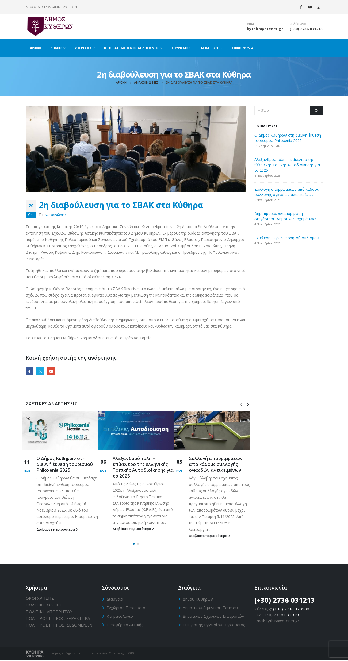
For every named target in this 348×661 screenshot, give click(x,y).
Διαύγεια (114, 599)
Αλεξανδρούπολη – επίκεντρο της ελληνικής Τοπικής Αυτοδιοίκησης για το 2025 (143, 467)
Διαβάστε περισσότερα (57, 529)
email (251, 23)
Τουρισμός (180, 48)
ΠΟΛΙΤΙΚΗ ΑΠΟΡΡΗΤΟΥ (49, 611)
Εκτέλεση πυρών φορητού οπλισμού (286, 237)
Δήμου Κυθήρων (198, 599)
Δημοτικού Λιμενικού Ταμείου (210, 607)
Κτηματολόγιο (119, 616)
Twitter (40, 371)
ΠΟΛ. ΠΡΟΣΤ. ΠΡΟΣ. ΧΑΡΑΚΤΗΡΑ (58, 618)
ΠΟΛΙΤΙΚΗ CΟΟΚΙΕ (44, 605)
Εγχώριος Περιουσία (125, 607)
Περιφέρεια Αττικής (124, 625)
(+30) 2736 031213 (306, 28)
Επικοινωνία (242, 48)
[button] (134, 544)
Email (51, 371)
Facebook (29, 371)
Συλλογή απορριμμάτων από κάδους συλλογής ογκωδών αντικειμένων (216, 464)
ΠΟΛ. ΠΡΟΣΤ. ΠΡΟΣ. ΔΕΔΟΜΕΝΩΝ (59, 625)
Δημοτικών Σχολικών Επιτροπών (213, 616)
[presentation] (240, 404)
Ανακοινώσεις (55, 215)
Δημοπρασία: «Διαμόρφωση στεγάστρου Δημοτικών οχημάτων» (285, 216)
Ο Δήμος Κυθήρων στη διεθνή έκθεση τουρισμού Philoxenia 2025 (64, 464)
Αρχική (35, 48)
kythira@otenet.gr (265, 28)
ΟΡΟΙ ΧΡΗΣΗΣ (40, 598)
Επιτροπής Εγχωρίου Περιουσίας (214, 625)
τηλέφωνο (298, 23)
